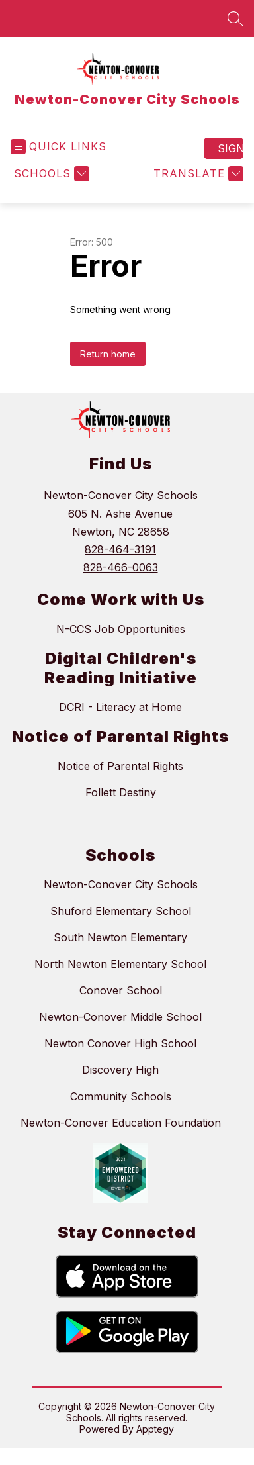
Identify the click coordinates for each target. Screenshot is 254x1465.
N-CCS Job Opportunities (120, 629)
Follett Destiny (120, 792)
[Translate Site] (196, 173)
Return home (108, 353)
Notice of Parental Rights (120, 766)
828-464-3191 (120, 549)
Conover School (120, 990)
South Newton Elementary (120, 937)
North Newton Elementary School (120, 963)
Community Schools (120, 1096)
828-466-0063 (120, 567)
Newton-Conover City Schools (121, 884)
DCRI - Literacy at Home (120, 707)
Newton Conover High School (120, 1043)
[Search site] (235, 18)
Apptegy (155, 1429)
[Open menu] (58, 146)
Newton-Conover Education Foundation (121, 1122)
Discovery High (120, 1069)
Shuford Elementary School (120, 911)
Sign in (230, 148)
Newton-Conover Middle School (120, 1016)
